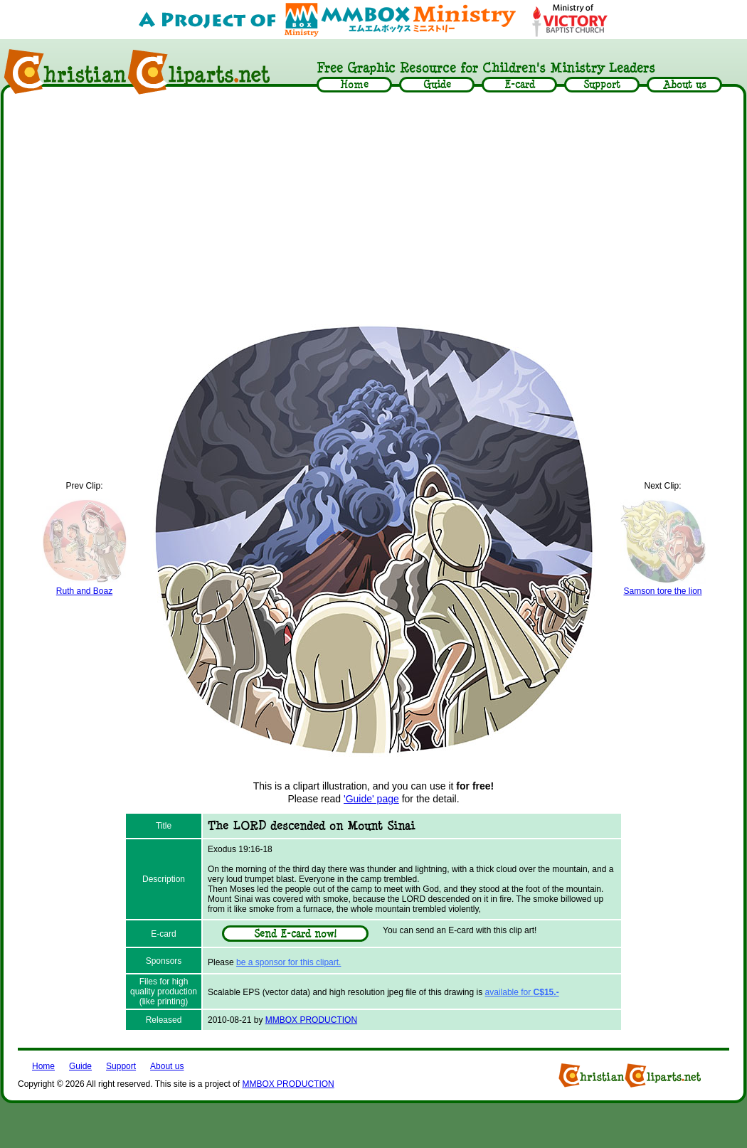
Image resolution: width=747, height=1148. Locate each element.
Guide (80, 1066)
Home (43, 1066)
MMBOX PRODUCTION (311, 1020)
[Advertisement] (373, 207)
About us (167, 1066)
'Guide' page (371, 798)
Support (121, 1066)
